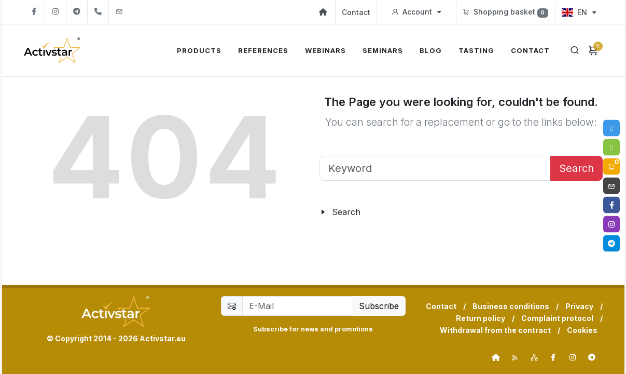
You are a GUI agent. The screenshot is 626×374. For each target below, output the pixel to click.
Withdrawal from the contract (495, 330)
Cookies (582, 330)
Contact (356, 12)
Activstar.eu (163, 338)
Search (576, 168)
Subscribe (379, 306)
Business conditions (510, 306)
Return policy (480, 318)
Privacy (579, 306)
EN (579, 12)
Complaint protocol (557, 318)
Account (416, 12)
